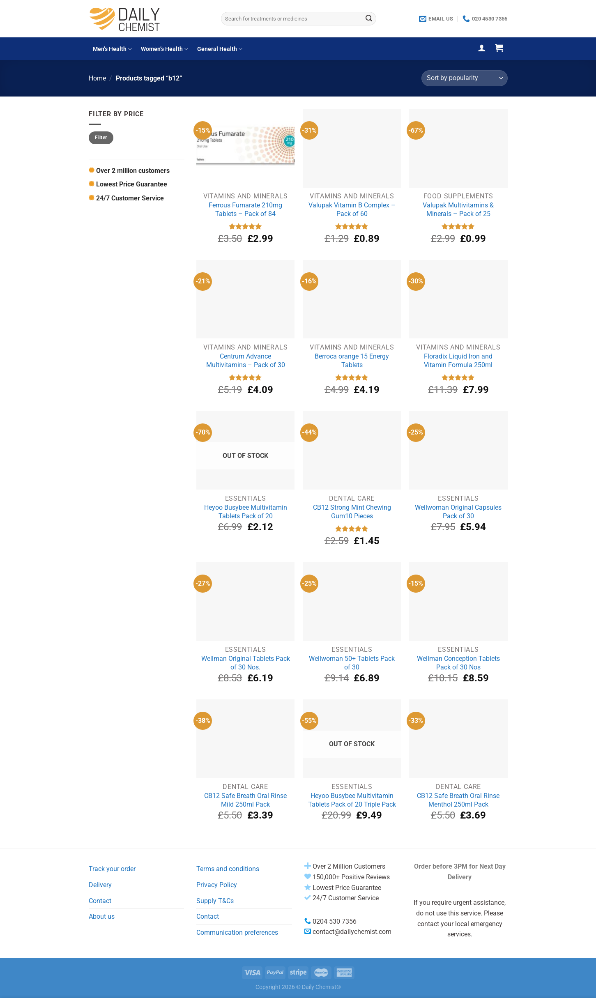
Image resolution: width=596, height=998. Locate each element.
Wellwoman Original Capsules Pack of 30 (458, 512)
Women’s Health (164, 49)
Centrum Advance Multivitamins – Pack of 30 (245, 360)
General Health (219, 49)
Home (97, 78)
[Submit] (369, 19)
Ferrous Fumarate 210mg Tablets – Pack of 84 (245, 209)
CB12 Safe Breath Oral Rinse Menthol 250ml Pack (458, 800)
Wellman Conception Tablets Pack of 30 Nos (458, 663)
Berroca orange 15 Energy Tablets (352, 360)
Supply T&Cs (215, 901)
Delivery (100, 885)
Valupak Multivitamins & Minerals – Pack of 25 (458, 209)
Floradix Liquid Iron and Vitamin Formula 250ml (458, 360)
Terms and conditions (227, 869)
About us (102, 916)
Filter (101, 137)
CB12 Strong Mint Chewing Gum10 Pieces (352, 512)
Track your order (112, 869)
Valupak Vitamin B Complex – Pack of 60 (352, 209)
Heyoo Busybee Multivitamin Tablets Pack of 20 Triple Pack (352, 800)
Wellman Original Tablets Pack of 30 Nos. (245, 663)
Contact (100, 901)
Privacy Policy (216, 885)
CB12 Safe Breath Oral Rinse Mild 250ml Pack (245, 800)
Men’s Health (112, 49)
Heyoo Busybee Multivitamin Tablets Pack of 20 (245, 512)
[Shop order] (464, 78)
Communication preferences (237, 932)
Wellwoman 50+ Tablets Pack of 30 (352, 663)
